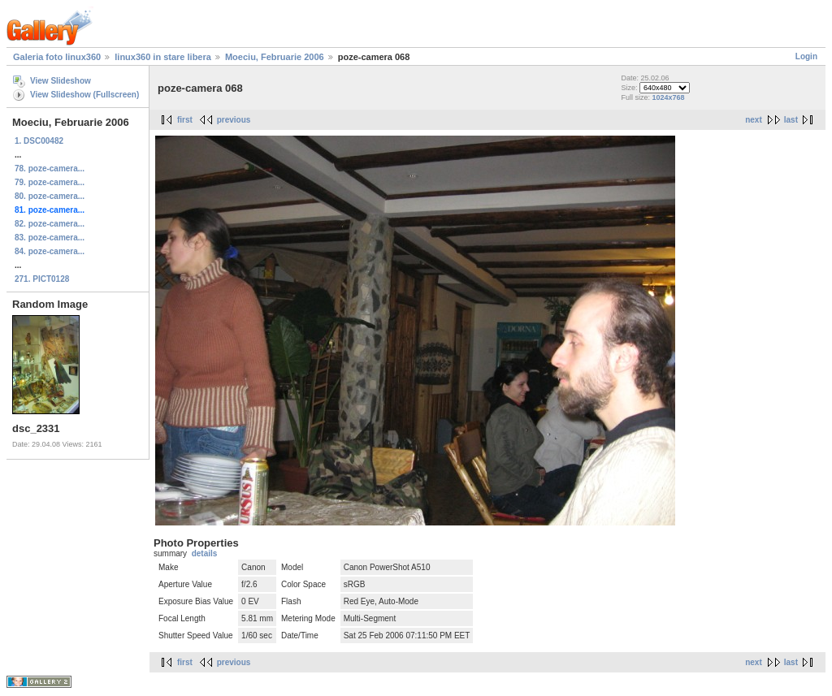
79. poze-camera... (49, 182)
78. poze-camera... (49, 168)
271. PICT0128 (42, 279)
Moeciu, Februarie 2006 (274, 57)
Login (806, 56)
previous (234, 119)
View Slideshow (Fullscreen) (84, 94)
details (205, 553)
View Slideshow (60, 80)
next (753, 119)
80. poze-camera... (49, 196)
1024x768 (668, 97)
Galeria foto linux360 (57, 57)
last (791, 119)
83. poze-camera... (49, 237)
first (185, 119)
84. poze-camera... (49, 251)
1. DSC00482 (39, 140)
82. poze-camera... (49, 223)
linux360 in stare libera (163, 57)
